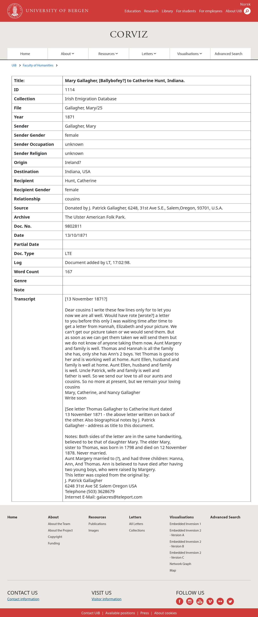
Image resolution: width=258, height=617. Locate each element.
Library (167, 10)
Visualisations (188, 53)
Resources (106, 53)
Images (94, 530)
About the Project (60, 530)
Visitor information (106, 599)
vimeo (211, 602)
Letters (147, 53)
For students (186, 10)
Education (133, 10)
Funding (54, 543)
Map (173, 570)
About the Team (59, 524)
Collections (137, 530)
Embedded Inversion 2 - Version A (185, 532)
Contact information (23, 599)
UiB (14, 65)
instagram (191, 602)
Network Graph (180, 564)
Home (25, 53)
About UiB (234, 10)
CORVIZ (129, 35)
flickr (222, 602)
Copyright (55, 536)
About (66, 53)
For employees (210, 10)
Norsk (245, 4)
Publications (97, 524)
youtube (201, 602)
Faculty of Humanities (38, 65)
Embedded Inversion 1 (185, 524)
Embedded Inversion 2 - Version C (185, 554)
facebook (181, 602)
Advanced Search (228, 53)
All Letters (136, 524)
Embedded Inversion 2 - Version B (185, 543)
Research (151, 10)
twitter (232, 602)
